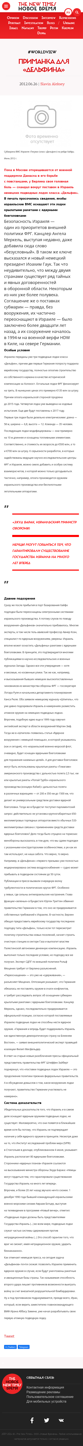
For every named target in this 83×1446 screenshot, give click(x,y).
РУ (68, 12)
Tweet (9, 1336)
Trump (42, 28)
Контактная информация (45, 1387)
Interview (48, 17)
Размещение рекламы (43, 1392)
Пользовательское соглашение (50, 1396)
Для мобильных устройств (46, 1401)
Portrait (14, 23)
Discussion (30, 17)
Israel (13, 28)
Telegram (23, 1347)
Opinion (13, 17)
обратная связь (40, 1378)
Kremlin (68, 28)
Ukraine (69, 23)
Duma (41, 33)
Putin (54, 28)
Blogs (51, 23)
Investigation (33, 23)
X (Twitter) (10, 1347)
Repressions (67, 17)
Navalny (28, 28)
